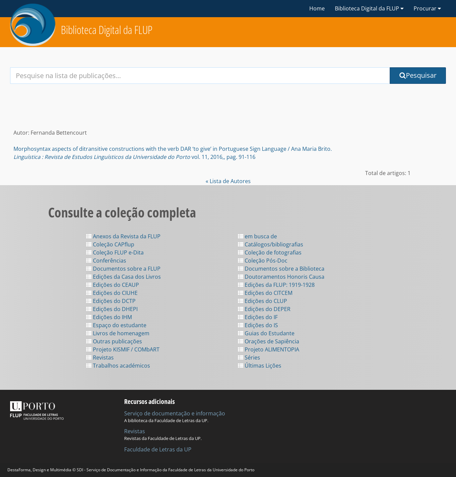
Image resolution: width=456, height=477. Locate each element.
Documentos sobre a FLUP (123, 268)
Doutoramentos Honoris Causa (281, 276)
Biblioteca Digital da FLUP (106, 29)
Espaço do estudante (116, 325)
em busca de (257, 236)
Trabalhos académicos (118, 365)
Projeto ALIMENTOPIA (268, 349)
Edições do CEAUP (112, 284)
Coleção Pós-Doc (262, 260)
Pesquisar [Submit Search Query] (417, 75)
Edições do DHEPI (112, 309)
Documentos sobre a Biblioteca (281, 268)
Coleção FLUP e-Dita (115, 252)
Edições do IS (258, 325)
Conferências (106, 260)
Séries (249, 357)
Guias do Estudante (266, 333)
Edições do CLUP (262, 301)
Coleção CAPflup (110, 244)
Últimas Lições (259, 365)
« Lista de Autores (228, 181)
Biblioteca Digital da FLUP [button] (369, 8)
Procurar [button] (427, 8)
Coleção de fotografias (270, 252)
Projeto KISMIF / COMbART (123, 349)
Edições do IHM (109, 317)
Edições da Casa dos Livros (123, 276)
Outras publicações (114, 341)
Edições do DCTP (111, 301)
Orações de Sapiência (268, 341)
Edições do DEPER (264, 309)
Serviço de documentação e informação (174, 413)
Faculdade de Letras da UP (157, 449)
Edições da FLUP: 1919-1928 (276, 284)
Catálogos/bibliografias (270, 244)
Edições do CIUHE (112, 293)
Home (317, 8)
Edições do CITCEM (265, 293)
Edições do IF (258, 317)
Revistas (100, 357)
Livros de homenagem (117, 333)
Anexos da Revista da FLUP (123, 236)
